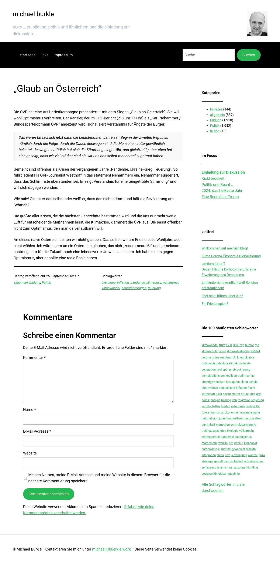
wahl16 (223, 443)
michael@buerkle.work (111, 549)
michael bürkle (33, 14)
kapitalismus (243, 437)
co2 (227, 455)
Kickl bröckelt (213, 178)
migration (244, 400)
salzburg (239, 467)
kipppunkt (250, 443)
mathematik (210, 443)
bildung (226, 400)
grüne (215, 357)
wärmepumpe (211, 437)
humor (249, 345)
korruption (233, 382)
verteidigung (239, 455)
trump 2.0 (225, 345)
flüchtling (252, 467)
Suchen (248, 55)
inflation (123, 282)
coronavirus (209, 449)
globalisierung (246, 424)
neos (242, 412)
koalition (231, 375)
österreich (208, 363)
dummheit (208, 424)
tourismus (217, 412)
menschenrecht (226, 424)
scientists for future (236, 394)
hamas (249, 375)
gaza (262, 455)
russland (226, 357)
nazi (226, 461)
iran (234, 400)
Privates (216, 109)
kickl (219, 394)
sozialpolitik (209, 473)
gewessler (238, 449)
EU (234, 357)
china (220, 455)
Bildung (34, 282)
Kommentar (34, 357)
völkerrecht (246, 430)
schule (253, 382)
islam (221, 375)
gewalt (218, 461)
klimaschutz (210, 351)
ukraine (249, 357)
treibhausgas (210, 430)
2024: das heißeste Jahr (222, 190)
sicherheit (236, 461)
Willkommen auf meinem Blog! (225, 248)
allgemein (21, 282)
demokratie (209, 375)
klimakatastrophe (238, 351)
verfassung (209, 467)
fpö (257, 345)
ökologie (232, 430)
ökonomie (231, 412)
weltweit (237, 418)
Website (30, 453)
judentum (225, 418)
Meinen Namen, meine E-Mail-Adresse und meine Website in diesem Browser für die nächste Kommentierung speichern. (99, 478)
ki (219, 449)
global (222, 473)
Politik (46, 282)
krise (223, 430)
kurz (252, 394)
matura (226, 449)
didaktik (251, 449)
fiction (214, 131)
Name (29, 409)
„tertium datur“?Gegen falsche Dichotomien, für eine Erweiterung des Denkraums (229, 269)
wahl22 (252, 455)
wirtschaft (208, 394)
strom (259, 418)
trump (246, 369)
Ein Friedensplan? (215, 304)
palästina (222, 363)
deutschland (227, 387)
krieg (112, 282)
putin (241, 375)
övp (104, 282)
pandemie (138, 282)
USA (236, 345)
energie (215, 400)
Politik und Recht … (218, 184)
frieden (225, 406)
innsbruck (234, 369)
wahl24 (255, 351)
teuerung (154, 288)
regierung (257, 400)
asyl (259, 394)
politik (206, 400)
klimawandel (111, 288)
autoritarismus (253, 461)
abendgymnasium (213, 382)
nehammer (171, 282)
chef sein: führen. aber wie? (222, 296)
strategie (207, 461)
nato (205, 418)
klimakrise (154, 282)
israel (222, 351)
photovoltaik (210, 387)
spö (225, 369)
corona (206, 357)
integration (209, 455)
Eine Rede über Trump (220, 196)
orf (231, 443)
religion (213, 418)
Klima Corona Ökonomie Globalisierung (231, 256)
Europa (249, 418)
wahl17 (238, 443)
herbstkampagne (134, 288)
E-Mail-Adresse (37, 431)
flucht (251, 387)
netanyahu (253, 412)
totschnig (233, 473)
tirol (219, 369)
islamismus (224, 467)
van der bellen (211, 406)
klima (244, 382)
